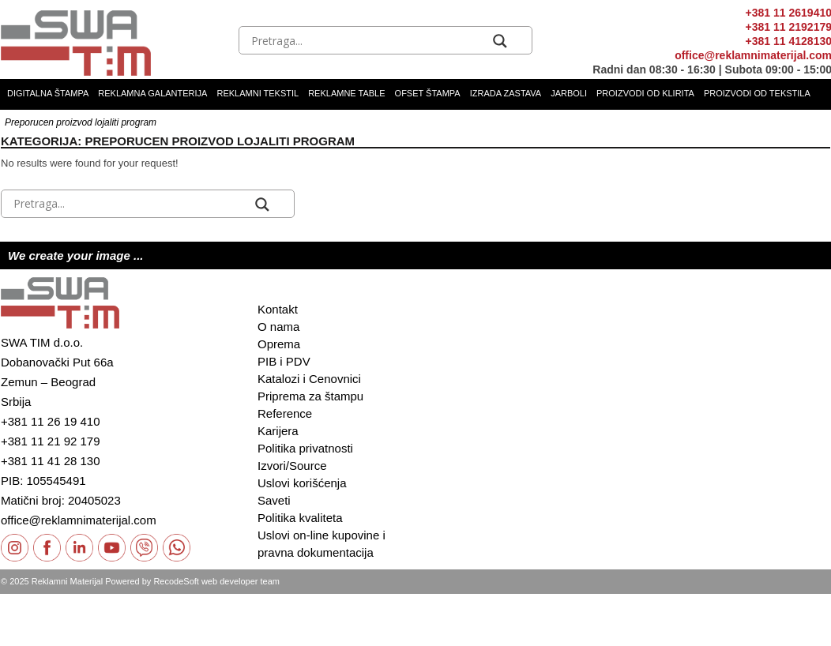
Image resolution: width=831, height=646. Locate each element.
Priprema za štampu (310, 396)
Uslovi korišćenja (302, 483)
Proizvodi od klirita (645, 93)
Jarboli (569, 93)
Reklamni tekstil (257, 93)
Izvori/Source (292, 465)
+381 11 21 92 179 (50, 441)
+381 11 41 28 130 (50, 461)
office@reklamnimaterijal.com (78, 520)
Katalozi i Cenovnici (309, 378)
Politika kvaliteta (300, 517)
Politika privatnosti (305, 448)
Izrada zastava (505, 93)
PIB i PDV (284, 361)
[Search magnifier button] (500, 41)
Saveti (274, 500)
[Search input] (368, 41)
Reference (285, 413)
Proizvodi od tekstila (757, 93)
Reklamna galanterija (152, 93)
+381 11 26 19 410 (50, 421)
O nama (278, 326)
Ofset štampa (428, 93)
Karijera (278, 431)
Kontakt (278, 309)
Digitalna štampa (47, 93)
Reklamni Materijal (67, 581)
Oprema (279, 344)
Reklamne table (346, 93)
